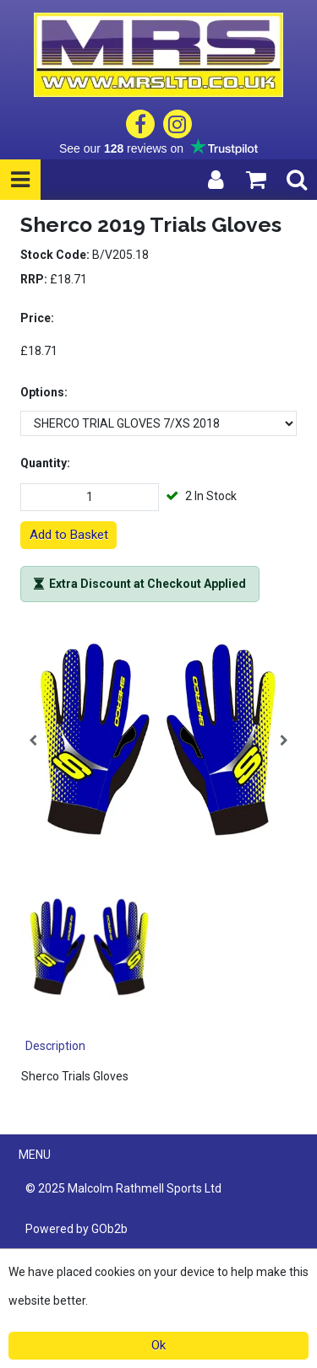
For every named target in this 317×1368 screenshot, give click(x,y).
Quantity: (45, 463)
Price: (37, 318)
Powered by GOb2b (76, 1229)
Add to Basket (69, 534)
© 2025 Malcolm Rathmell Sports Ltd (123, 1188)
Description (55, 1046)
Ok (158, 1345)
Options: (44, 392)
